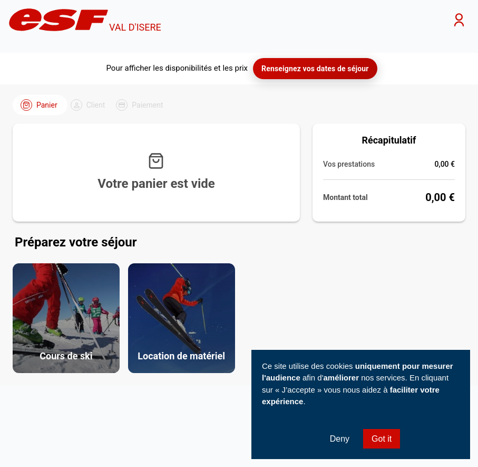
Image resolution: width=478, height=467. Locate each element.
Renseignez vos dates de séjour (314, 68)
